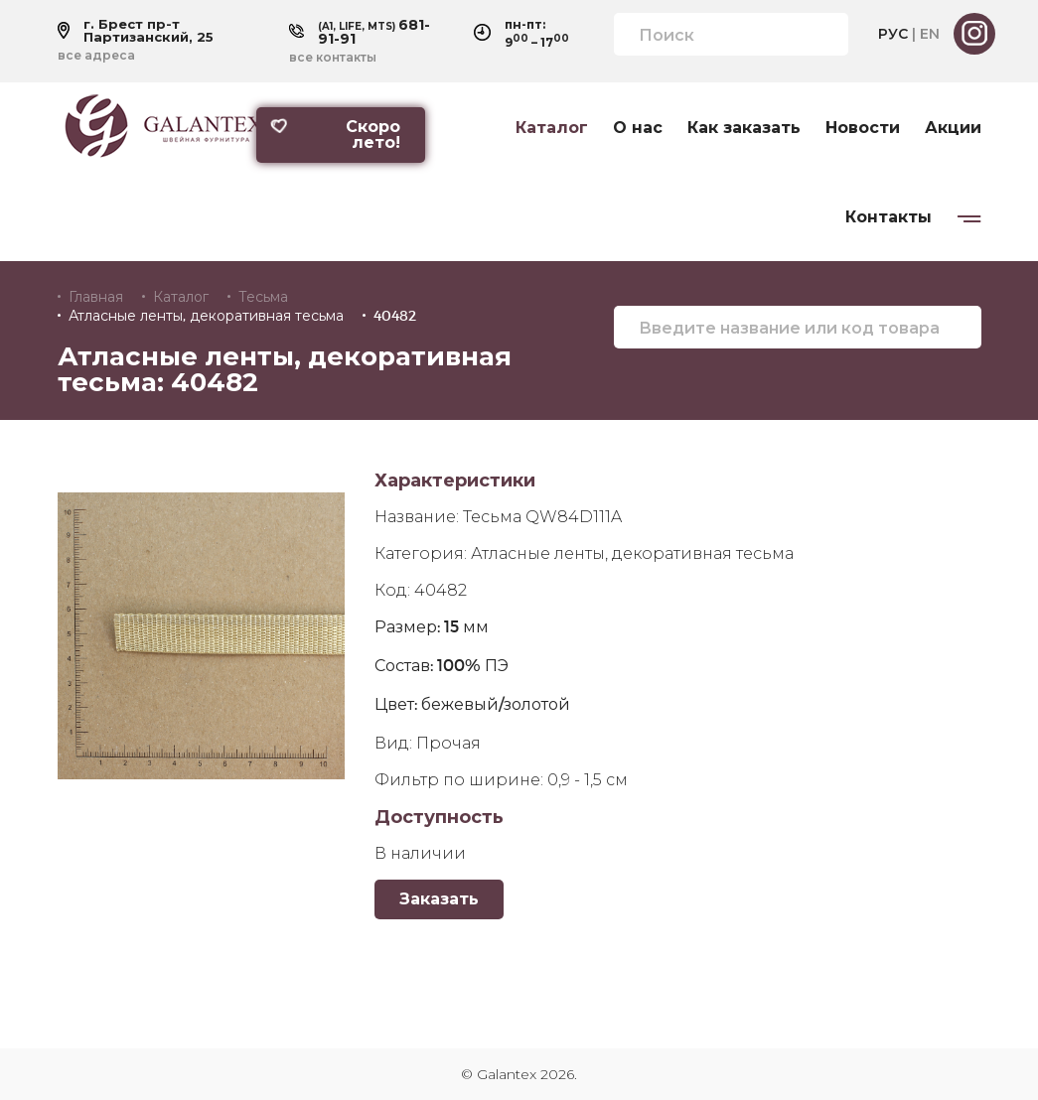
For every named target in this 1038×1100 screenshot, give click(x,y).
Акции (953, 128)
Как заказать (744, 128)
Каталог (552, 128)
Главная (96, 297)
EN (930, 34)
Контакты (888, 217)
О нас (638, 128)
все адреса (96, 56)
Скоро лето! (334, 134)
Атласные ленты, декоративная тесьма (206, 316)
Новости (862, 128)
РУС (893, 34)
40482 (394, 316)
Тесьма (263, 297)
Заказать (439, 899)
